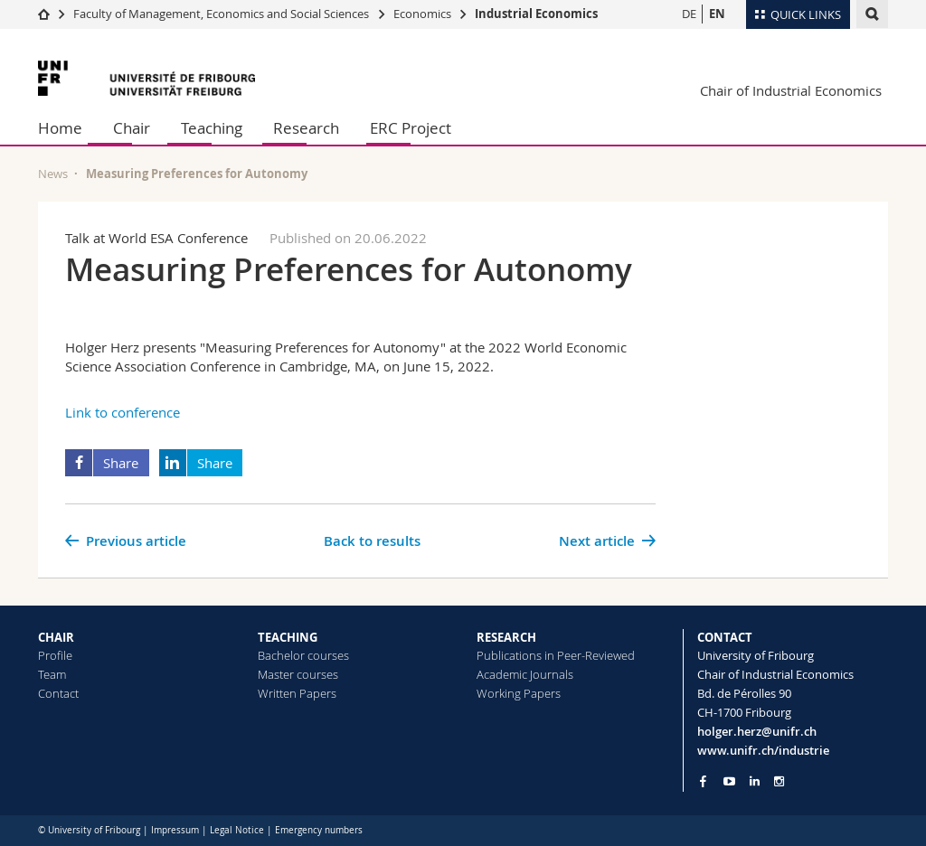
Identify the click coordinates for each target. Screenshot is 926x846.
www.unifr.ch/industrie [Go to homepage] (763, 750)
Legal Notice (237, 830)
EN (717, 13)
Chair (131, 128)
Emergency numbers (319, 830)
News (53, 173)
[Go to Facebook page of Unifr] (703, 781)
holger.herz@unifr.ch (757, 731)
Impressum (175, 830)
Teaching (211, 128)
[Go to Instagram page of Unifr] (779, 781)
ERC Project (410, 128)
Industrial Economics (536, 13)
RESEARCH (506, 637)
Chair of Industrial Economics (791, 90)
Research (306, 128)
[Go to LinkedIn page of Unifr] (755, 781)
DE (689, 13)
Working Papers (519, 693)
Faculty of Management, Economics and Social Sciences (221, 13)
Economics (422, 13)
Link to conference (122, 412)
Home (60, 128)
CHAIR (56, 637)
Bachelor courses (303, 655)
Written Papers (297, 693)
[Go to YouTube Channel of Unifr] (729, 781)
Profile (55, 655)
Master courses (298, 674)
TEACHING (287, 637)
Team (52, 674)
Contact (58, 693)
